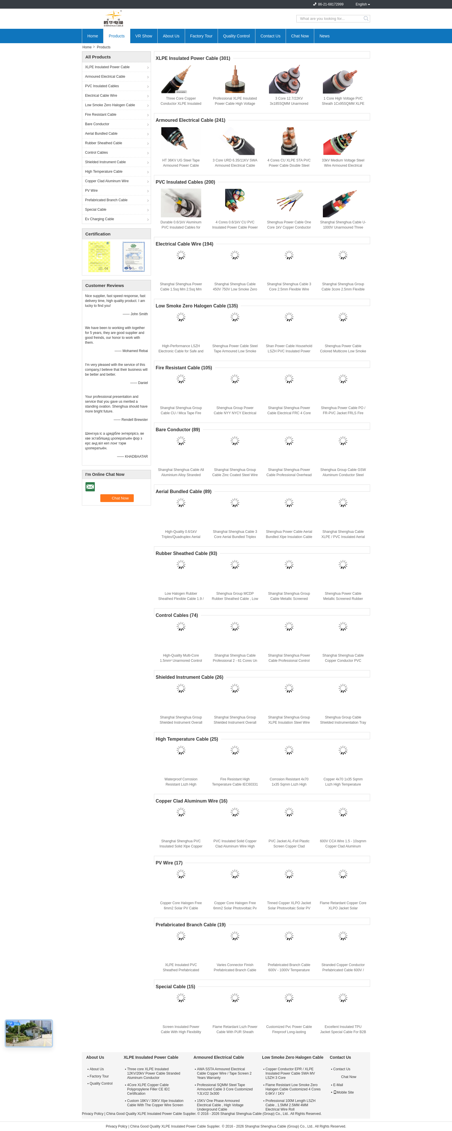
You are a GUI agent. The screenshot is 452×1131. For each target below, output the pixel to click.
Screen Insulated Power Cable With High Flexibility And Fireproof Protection (181, 1032)
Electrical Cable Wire (101, 96)
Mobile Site (343, 1092)
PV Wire (91, 191)
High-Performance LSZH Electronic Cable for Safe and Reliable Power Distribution (181, 351)
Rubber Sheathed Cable (103, 143)
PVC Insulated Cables (102, 86)
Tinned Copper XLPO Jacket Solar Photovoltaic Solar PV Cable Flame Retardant (289, 908)
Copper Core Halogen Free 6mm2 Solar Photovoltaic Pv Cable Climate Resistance (235, 908)
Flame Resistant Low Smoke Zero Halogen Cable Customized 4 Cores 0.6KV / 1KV (293, 1089)
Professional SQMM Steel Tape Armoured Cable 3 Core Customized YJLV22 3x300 (225, 1089)
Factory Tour (201, 36)
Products (117, 36)
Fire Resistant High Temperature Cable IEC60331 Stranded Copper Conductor (235, 784)
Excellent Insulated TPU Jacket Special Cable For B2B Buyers (343, 1032)
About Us (171, 36)
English (361, 4)
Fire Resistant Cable (100, 115)
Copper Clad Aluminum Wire (107, 181)
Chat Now (300, 36)
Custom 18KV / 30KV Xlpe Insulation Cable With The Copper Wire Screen (155, 1103)
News (324, 36)
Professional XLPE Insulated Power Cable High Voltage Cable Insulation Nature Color (235, 103)
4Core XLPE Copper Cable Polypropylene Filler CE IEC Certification (148, 1089)
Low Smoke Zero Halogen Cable (110, 105)
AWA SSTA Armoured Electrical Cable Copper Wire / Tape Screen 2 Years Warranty (224, 1073)
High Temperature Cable (104, 172)
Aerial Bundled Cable (101, 134)
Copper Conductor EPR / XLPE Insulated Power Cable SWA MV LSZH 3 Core (290, 1073)
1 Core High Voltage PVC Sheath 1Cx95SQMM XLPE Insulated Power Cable (343, 103)
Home (92, 36)
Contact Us (270, 36)
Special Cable (95, 210)
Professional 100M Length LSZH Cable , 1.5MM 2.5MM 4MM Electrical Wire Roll (290, 1105)
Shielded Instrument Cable (105, 162)
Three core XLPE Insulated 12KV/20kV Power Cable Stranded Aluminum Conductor (153, 1073)
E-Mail (338, 1085)
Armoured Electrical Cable (105, 77)
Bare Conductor (97, 124)
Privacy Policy (92, 1114)
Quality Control (236, 36)
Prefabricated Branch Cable (106, 200)
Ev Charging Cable (99, 219)
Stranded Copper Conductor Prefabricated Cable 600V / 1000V (343, 970)
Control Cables (96, 153)
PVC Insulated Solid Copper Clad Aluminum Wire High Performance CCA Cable (235, 846)
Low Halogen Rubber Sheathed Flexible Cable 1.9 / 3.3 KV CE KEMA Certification (181, 599)
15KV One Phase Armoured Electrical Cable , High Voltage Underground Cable (220, 1105)
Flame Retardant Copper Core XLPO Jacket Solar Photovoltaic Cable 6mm (343, 908)
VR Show (143, 36)
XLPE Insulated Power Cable (107, 67)
